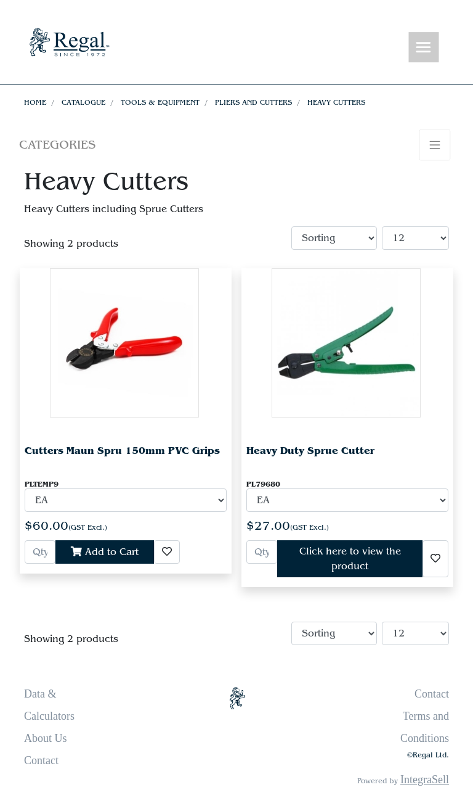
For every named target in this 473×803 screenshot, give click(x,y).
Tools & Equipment (160, 102)
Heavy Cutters (336, 102)
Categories (57, 145)
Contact (41, 760)
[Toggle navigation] (424, 48)
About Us (45, 738)
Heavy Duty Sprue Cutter (310, 450)
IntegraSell (424, 779)
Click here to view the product (350, 559)
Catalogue (83, 102)
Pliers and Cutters (253, 102)
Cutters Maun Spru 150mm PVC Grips (122, 450)
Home (35, 102)
